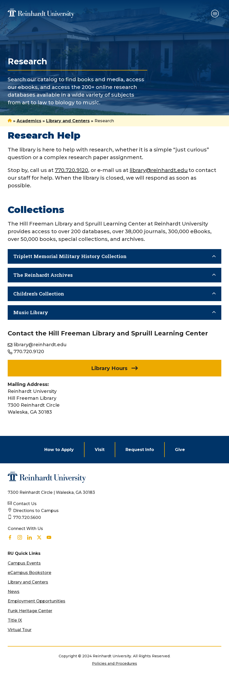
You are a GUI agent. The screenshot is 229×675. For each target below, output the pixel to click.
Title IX (15, 620)
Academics (29, 120)
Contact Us (25, 503)
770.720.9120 (29, 351)
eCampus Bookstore (29, 572)
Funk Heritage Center (30, 610)
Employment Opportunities (36, 601)
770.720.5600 (27, 517)
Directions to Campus (36, 510)
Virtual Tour (20, 629)
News (13, 591)
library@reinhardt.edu (40, 344)
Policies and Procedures (114, 663)
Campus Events (24, 563)
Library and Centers (68, 120)
